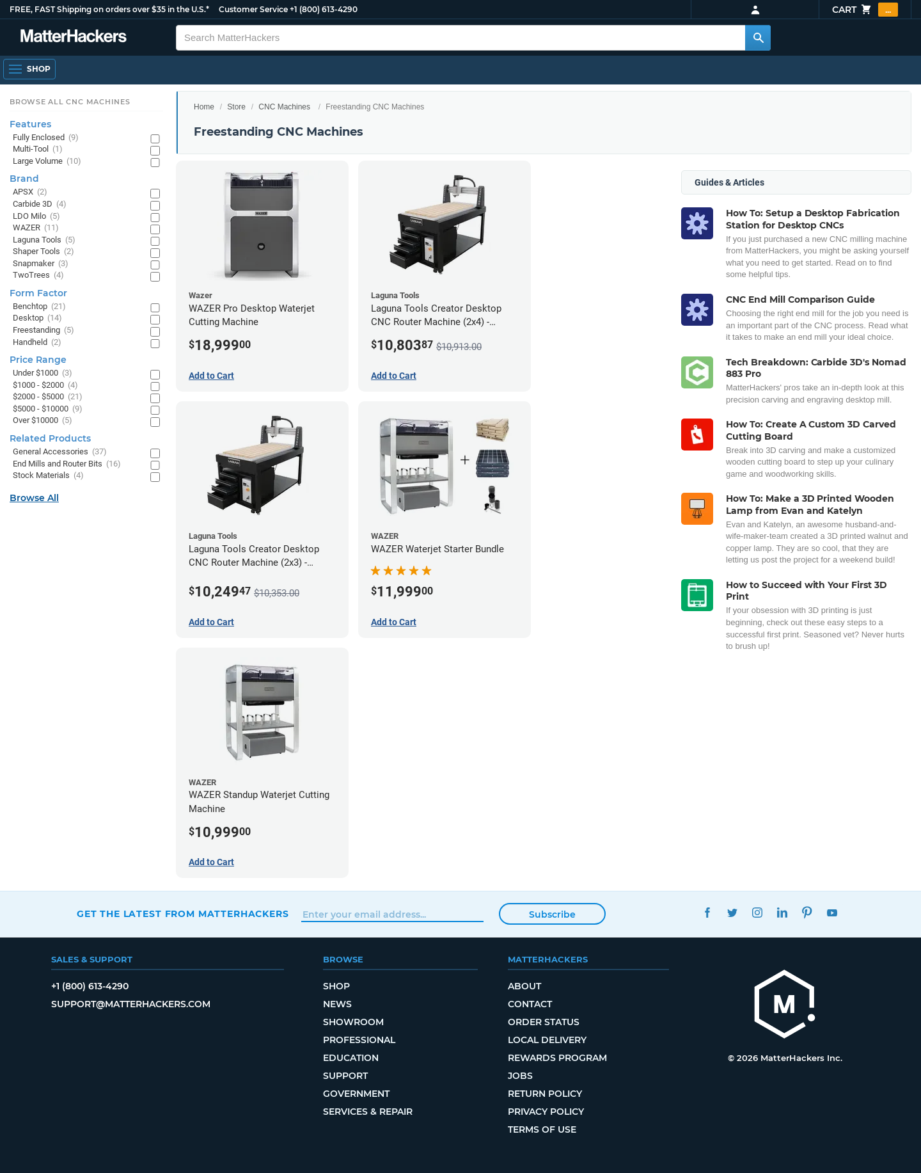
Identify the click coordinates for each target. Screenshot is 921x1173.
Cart (865, 10)
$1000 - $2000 (45, 385)
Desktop (37, 318)
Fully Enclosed (46, 138)
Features (30, 124)
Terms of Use (542, 1129)
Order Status (543, 1022)
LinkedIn (782, 912)
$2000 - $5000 (48, 397)
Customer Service (253, 9)
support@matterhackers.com (130, 1004)
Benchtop (39, 307)
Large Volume (47, 162)
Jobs (520, 1075)
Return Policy (545, 1093)
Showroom (353, 1022)
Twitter (732, 912)
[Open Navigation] (29, 69)
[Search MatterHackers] (758, 38)
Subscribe (552, 914)
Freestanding (43, 330)
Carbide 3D (40, 204)
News (337, 1004)
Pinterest (807, 912)
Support (345, 1075)
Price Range (38, 359)
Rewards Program (557, 1058)
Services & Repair (368, 1111)
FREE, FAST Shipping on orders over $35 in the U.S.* (109, 9)
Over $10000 (42, 421)
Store (236, 106)
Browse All (34, 498)
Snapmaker (40, 264)
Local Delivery (547, 1040)
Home (204, 106)
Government (356, 1093)
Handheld (37, 343)
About (524, 986)
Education (351, 1058)
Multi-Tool (38, 149)
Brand (24, 178)
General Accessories (60, 452)
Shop (336, 986)
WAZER (36, 228)
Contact (530, 1004)
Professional (359, 1040)
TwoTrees (38, 275)
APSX (30, 192)
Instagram (757, 912)
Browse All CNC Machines (70, 101)
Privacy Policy (546, 1111)
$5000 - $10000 (48, 409)
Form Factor (38, 293)
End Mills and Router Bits (67, 464)
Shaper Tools (43, 252)
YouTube (832, 912)
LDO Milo (36, 217)
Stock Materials (48, 476)
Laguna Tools (44, 240)
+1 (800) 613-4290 (324, 9)
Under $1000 (42, 373)
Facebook (707, 912)
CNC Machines (284, 106)
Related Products (50, 438)
